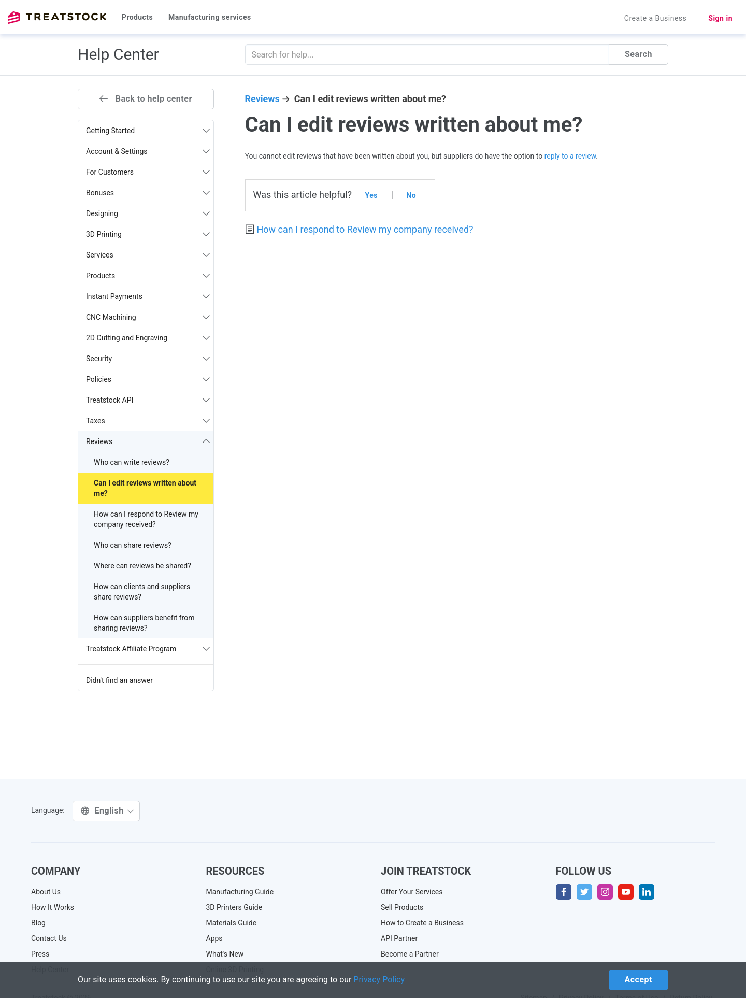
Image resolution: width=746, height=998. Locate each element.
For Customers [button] (148, 172)
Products (137, 17)
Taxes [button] (148, 421)
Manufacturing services (209, 17)
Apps (214, 938)
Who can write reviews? (131, 462)
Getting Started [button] (148, 130)
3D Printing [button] (148, 234)
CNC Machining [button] (148, 317)
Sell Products (402, 907)
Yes (371, 195)
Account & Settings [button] (148, 151)
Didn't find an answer (119, 680)
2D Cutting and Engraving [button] (148, 338)
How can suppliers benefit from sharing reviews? (144, 623)
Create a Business (655, 18)
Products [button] (148, 276)
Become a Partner (410, 954)
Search (638, 54)
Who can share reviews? (132, 545)
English (107, 811)
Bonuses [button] (148, 193)
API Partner (399, 938)
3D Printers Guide (234, 907)
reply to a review (570, 156)
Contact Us (49, 938)
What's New (225, 954)
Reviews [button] (148, 441)
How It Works (52, 907)
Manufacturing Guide (240, 892)
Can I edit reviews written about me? (145, 488)
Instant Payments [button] (148, 296)
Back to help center (145, 99)
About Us (46, 892)
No (411, 195)
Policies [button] (148, 379)
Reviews (262, 98)
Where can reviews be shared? (142, 566)
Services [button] (148, 255)
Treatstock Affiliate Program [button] (148, 649)
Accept (638, 980)
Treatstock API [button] (148, 400)
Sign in (720, 18)
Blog (38, 923)
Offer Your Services (412, 892)
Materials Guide (231, 923)
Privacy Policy (379, 980)
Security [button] (148, 358)
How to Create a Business (422, 923)
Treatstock (57, 17)
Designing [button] (148, 213)
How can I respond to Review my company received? (146, 519)
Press (40, 954)
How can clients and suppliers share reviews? (142, 591)
